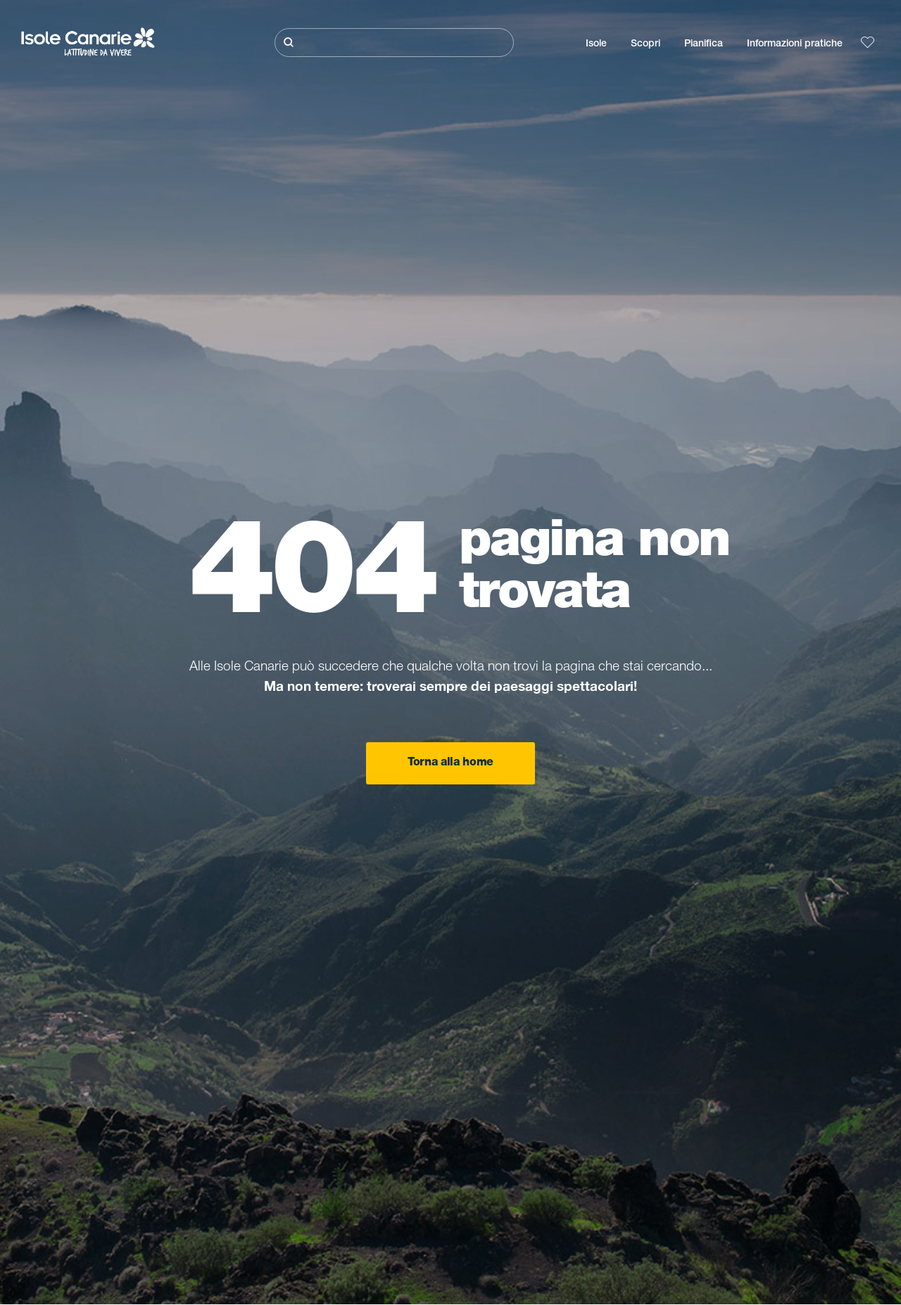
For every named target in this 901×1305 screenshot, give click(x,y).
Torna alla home (450, 763)
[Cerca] (394, 42)
